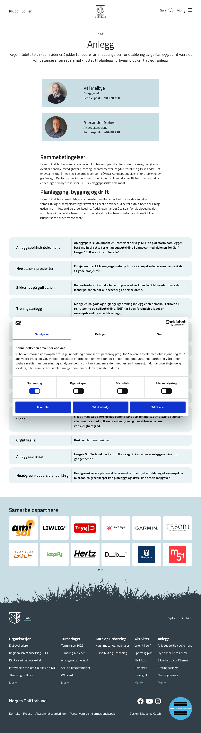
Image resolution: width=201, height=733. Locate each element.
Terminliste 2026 (72, 645)
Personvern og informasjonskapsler (93, 713)
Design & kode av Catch (145, 713)
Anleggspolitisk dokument (175, 645)
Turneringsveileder (73, 653)
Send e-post (92, 98)
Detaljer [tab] (100, 334)
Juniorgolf (141, 675)
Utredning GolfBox (21, 675)
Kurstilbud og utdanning (111, 653)
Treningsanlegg (168, 667)
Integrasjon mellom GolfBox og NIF (32, 667)
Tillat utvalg (100, 407)
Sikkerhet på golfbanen (173, 660)
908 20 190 (112, 98)
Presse (27, 713)
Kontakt (14, 713)
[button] (99, 570)
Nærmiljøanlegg (168, 675)
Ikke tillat (43, 407)
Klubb (13, 11)
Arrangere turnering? (74, 660)
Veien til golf (143, 645)
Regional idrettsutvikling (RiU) (28, 653)
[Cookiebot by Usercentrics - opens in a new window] (168, 323)
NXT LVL (140, 660)
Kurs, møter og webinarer (112, 645)
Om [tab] (159, 334)
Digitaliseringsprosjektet (25, 660)
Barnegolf (141, 667)
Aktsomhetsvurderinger (51, 713)
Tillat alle (158, 407)
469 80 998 (112, 132)
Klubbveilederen (19, 645)
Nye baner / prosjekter (172, 653)
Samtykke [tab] (42, 334)
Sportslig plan (144, 653)
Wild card (67, 675)
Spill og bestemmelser (75, 667)
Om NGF (186, 618)
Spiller (27, 11)
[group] (23, 528)
